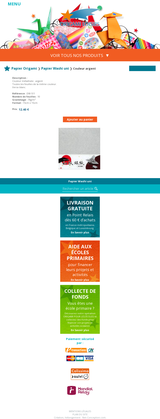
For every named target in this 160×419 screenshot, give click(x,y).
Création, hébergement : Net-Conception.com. (80, 417)
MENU (14, 4)
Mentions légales (80, 411)
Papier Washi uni (55, 68)
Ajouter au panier (80, 119)
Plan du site (80, 414)
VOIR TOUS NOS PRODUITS (80, 55)
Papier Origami (24, 68)
